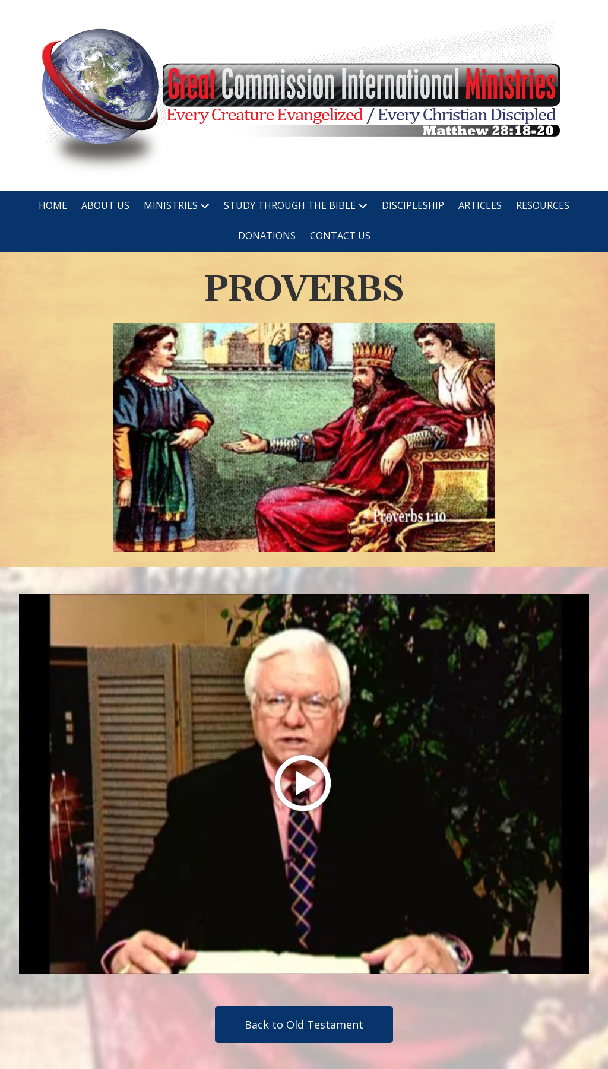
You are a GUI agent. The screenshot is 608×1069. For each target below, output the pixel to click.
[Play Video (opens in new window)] (304, 784)
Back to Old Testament (304, 1024)
